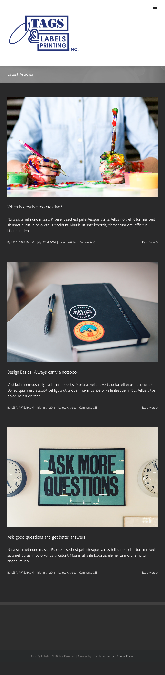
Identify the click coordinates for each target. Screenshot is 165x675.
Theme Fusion (125, 656)
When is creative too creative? (34, 207)
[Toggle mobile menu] (155, 7)
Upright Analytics (103, 656)
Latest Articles (68, 242)
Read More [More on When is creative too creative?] (148, 242)
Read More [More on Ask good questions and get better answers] (148, 572)
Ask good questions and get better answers (46, 537)
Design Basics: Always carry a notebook (42, 372)
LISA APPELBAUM (22, 242)
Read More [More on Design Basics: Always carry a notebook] (148, 407)
